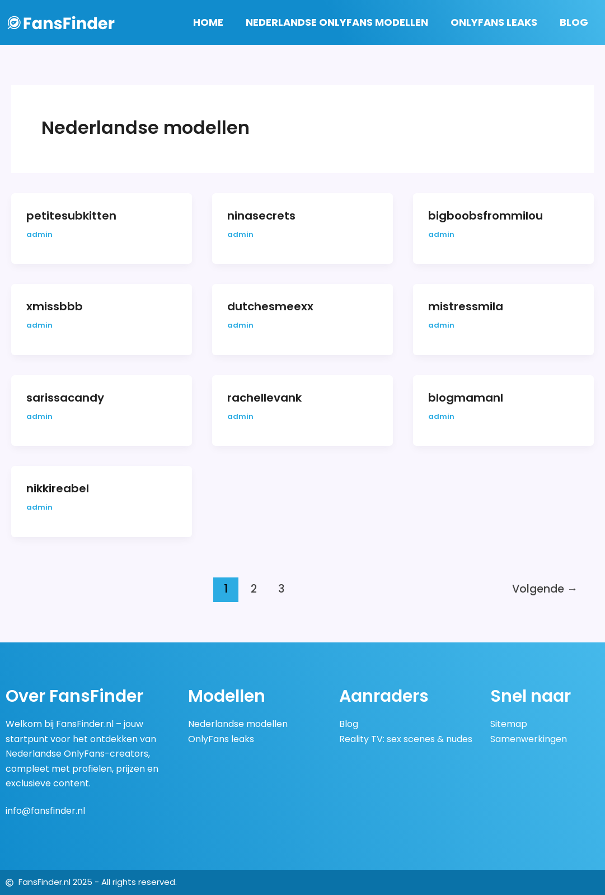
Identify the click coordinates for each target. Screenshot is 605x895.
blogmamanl (465, 397)
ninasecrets (261, 215)
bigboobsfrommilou (485, 215)
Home (208, 22)
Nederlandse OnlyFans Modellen (337, 22)
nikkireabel (57, 488)
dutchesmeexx (270, 306)
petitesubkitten (71, 215)
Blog (574, 22)
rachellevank (264, 397)
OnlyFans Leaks (494, 22)
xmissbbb (54, 306)
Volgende (545, 588)
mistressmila (465, 306)
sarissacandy (65, 397)
